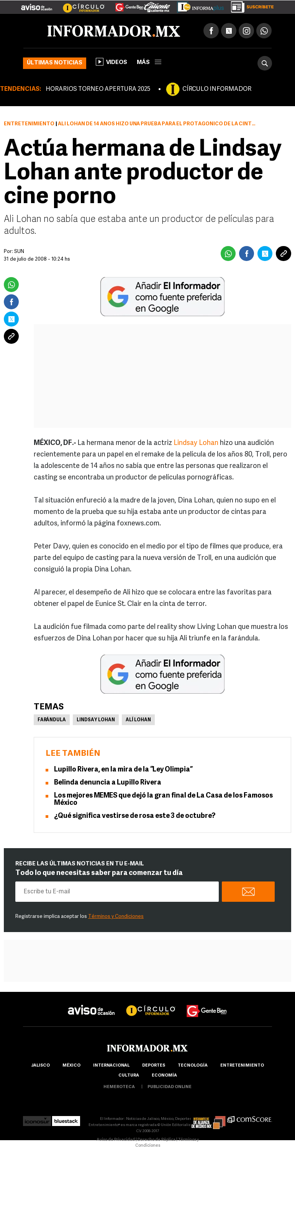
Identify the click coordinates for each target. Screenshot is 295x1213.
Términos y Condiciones (116, 916)
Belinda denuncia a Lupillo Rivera (107, 782)
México (71, 1066)
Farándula (52, 720)
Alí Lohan (138, 720)
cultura (128, 1075)
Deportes (153, 1066)
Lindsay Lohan (196, 443)
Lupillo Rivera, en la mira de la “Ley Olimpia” (123, 769)
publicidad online (170, 1087)
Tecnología (193, 1066)
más (149, 63)
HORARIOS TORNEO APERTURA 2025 (98, 89)
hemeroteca (119, 1087)
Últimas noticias (54, 63)
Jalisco (40, 1066)
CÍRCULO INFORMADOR (216, 89)
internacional (111, 1066)
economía (164, 1075)
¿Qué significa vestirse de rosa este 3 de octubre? (134, 816)
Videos (111, 62)
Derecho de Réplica (156, 1140)
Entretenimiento (29, 123)
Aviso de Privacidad (116, 1140)
